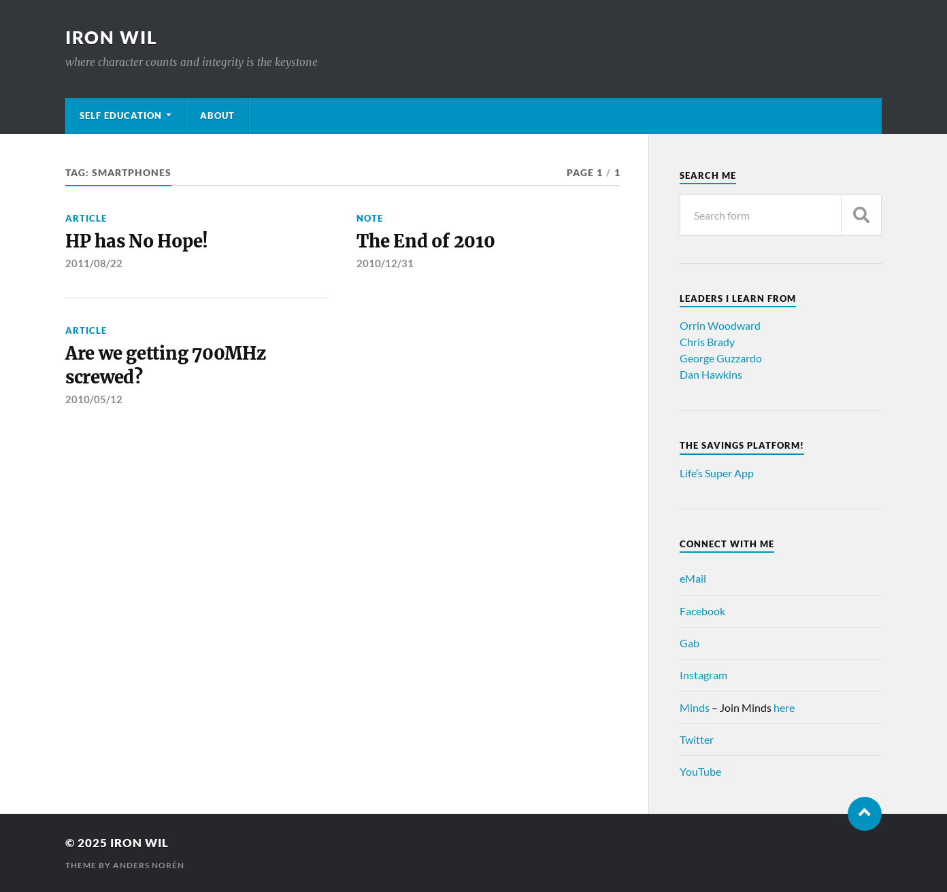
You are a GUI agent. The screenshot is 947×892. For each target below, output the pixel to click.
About (217, 115)
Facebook (702, 610)
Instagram (703, 674)
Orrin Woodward (720, 325)
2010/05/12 (93, 399)
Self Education (121, 115)
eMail (693, 578)
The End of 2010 (425, 241)
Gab (689, 642)
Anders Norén (148, 865)
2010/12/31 (385, 263)
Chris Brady (707, 341)
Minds (695, 707)
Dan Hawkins (711, 374)
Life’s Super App (717, 472)
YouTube (700, 771)
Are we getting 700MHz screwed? (165, 365)
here (784, 707)
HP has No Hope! (136, 241)
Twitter (697, 739)
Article (86, 218)
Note (369, 218)
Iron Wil (111, 37)
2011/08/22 (93, 263)
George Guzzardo (721, 357)
